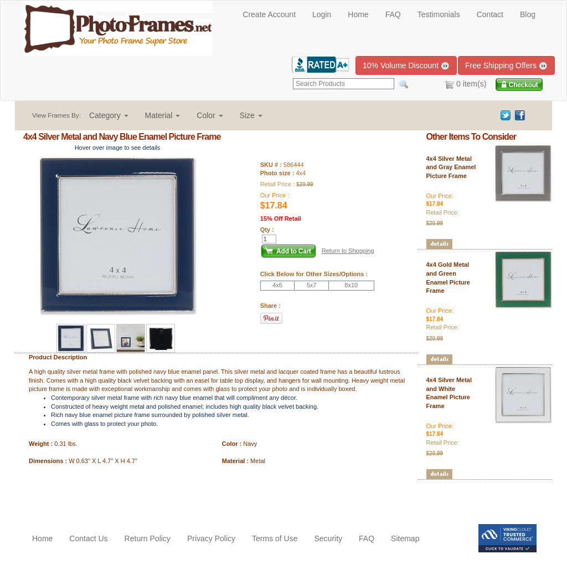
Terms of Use (274, 538)
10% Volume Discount (406, 65)
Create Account (269, 14)
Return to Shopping (348, 250)
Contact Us (88, 538)
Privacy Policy (211, 538)
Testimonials (438, 14)
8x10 (351, 285)
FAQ (393, 14)
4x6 (277, 285)
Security (328, 538)
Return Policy (148, 538)
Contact (490, 14)
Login (321, 14)
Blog (527, 14)
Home (358, 14)
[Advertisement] (88, 496)
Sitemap (405, 538)
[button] (109, 115)
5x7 (312, 285)
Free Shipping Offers (506, 65)
